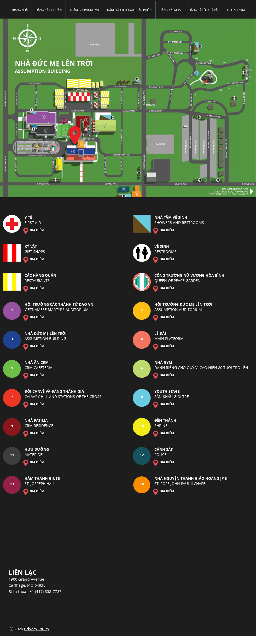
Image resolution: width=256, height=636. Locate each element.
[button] (170, 10)
